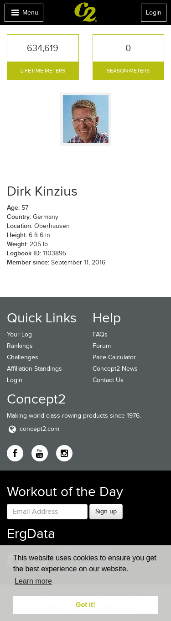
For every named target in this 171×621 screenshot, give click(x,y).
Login (153, 12)
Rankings (20, 345)
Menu (23, 15)
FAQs (100, 334)
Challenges (22, 357)
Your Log (19, 334)
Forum (102, 345)
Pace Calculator (114, 357)
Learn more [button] (33, 581)
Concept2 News (115, 368)
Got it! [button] (85, 604)
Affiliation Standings (34, 368)
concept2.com (33, 428)
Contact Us (108, 380)
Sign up (106, 511)
